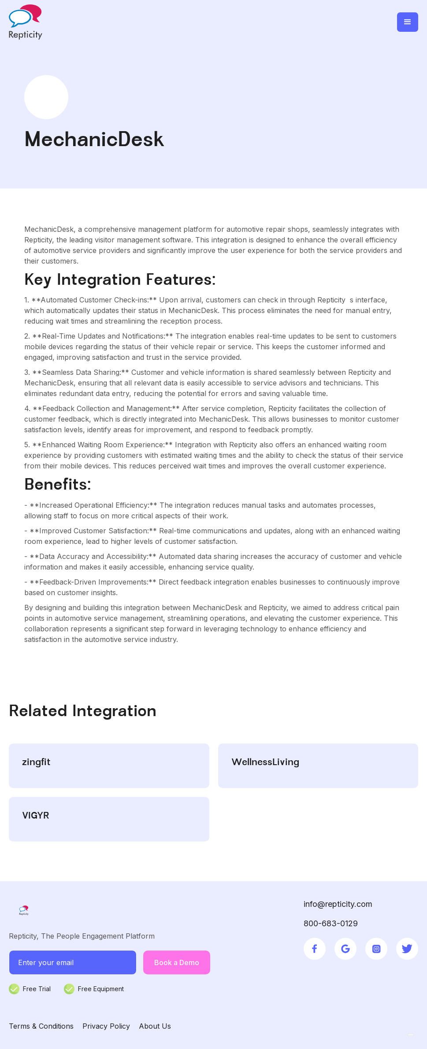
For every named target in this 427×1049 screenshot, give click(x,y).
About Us (155, 1026)
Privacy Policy (106, 1026)
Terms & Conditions (41, 1026)
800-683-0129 (331, 923)
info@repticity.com (338, 904)
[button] (407, 22)
